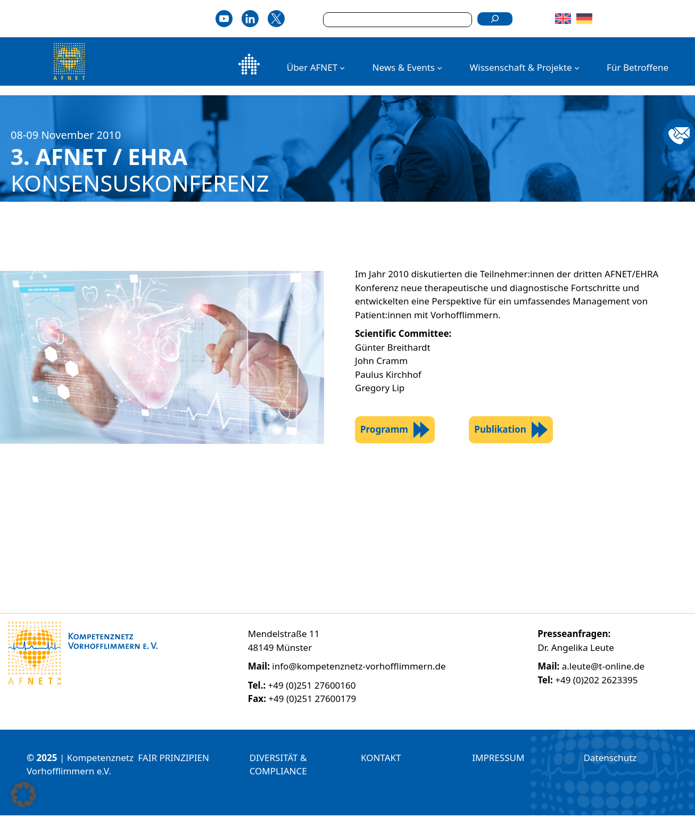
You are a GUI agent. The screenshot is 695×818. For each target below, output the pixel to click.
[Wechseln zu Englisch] (564, 18)
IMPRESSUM (498, 760)
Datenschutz (610, 760)
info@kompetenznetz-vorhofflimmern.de (358, 669)
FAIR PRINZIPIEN (173, 760)
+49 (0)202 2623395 (596, 682)
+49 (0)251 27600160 (312, 688)
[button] (23, 794)
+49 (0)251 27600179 (312, 701)
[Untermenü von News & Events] (439, 67)
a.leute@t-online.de (603, 669)
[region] (347, 555)
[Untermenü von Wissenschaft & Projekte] (577, 67)
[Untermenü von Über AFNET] (342, 67)
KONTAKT (381, 760)
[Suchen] (494, 19)
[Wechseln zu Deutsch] (585, 18)
